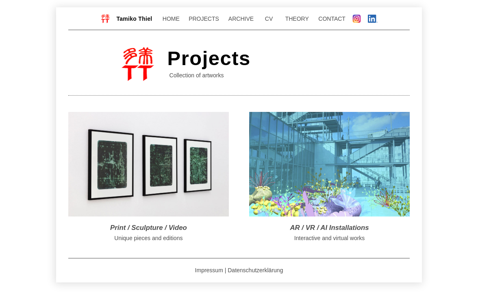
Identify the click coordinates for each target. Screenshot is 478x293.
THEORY (298, 18)
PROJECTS (204, 18)
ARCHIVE (240, 18)
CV (266, 18)
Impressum (209, 270)
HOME (171, 18)
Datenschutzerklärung (255, 270)
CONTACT (331, 18)
